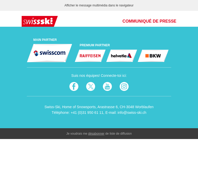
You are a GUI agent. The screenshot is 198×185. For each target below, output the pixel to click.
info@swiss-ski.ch (132, 112)
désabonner (96, 133)
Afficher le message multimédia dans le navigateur (99, 5)
